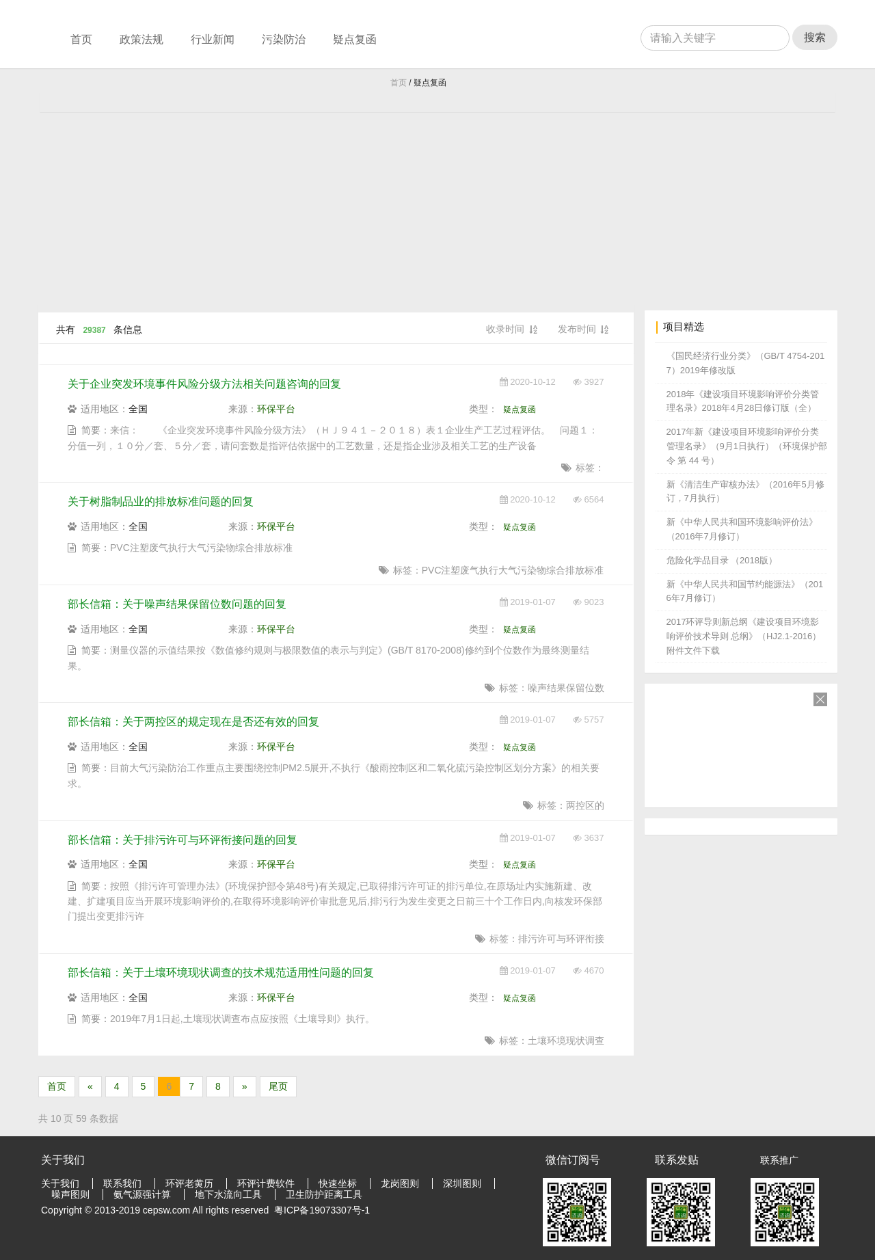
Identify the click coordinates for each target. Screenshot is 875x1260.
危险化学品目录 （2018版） (722, 560)
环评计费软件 (266, 1183)
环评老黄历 (189, 1183)
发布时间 (583, 329)
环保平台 (276, 408)
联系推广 (779, 1160)
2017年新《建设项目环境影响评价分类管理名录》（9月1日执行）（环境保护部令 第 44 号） (747, 446)
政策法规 (141, 39)
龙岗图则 (400, 1183)
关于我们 (60, 1183)
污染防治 (284, 39)
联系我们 (122, 1183)
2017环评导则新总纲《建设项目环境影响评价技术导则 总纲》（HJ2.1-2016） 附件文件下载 (744, 636)
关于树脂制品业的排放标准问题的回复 (161, 501)
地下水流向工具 (228, 1194)
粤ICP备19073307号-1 (322, 1210)
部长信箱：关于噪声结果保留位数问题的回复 (177, 604)
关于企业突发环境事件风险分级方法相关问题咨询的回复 (204, 384)
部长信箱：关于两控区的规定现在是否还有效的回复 (193, 721)
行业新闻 (212, 39)
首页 (81, 39)
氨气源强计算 (142, 1194)
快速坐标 (338, 1183)
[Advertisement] (437, 201)
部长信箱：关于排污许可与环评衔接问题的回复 (182, 840)
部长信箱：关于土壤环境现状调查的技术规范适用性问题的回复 (221, 972)
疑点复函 (355, 39)
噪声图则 (70, 1194)
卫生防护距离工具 (324, 1194)
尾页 (278, 1086)
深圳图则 (462, 1183)
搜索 (815, 37)
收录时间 (511, 329)
